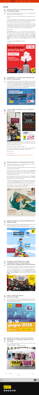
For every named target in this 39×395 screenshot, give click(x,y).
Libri (9, 1)
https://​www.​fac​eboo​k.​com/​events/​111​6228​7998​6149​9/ (24, 155)
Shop (25, 1)
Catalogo (29, 1)
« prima (6, 373)
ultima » (19, 375)
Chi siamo (16, 1)
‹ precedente (10, 373)
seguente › (33, 373)
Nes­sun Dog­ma (25, 13)
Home (5, 1)
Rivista (21, 1)
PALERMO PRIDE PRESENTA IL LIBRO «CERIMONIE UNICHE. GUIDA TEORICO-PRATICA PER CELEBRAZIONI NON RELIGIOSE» (21, 263)
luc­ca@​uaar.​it (12, 151)
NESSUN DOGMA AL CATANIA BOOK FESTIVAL (20, 162)
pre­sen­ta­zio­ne (19, 31)
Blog (12, 1)
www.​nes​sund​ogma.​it (10, 153)
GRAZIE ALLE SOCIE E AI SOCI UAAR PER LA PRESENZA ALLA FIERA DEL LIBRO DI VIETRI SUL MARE (20, 339)
